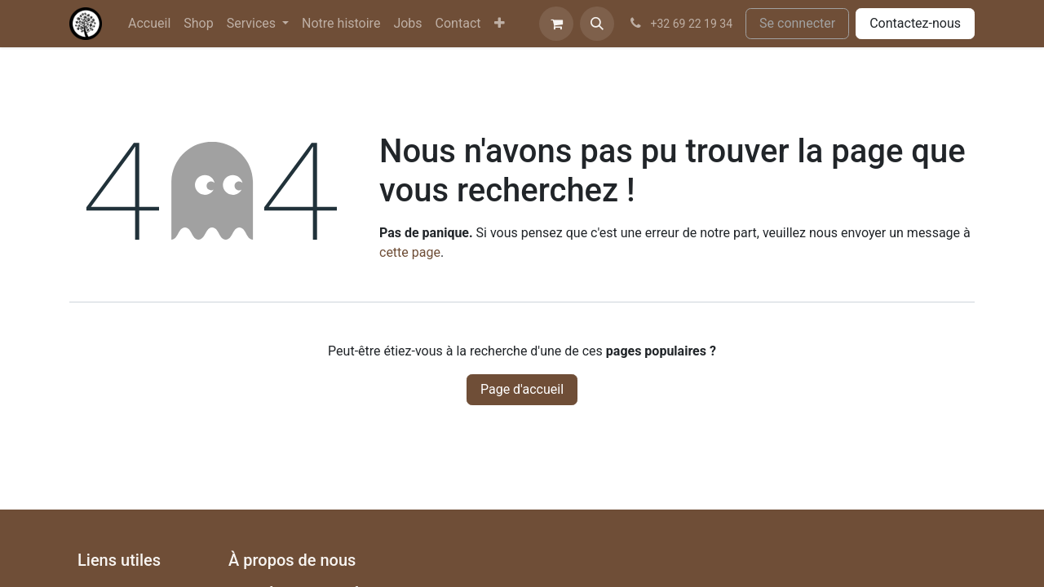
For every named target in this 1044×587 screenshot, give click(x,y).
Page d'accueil (522, 389)
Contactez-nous (915, 23)
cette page (409, 252)
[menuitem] (149, 23)
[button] (597, 24)
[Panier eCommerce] (556, 24)
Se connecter (797, 23)
